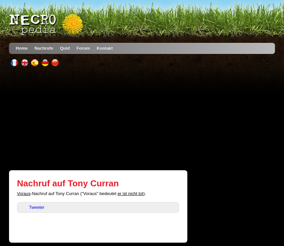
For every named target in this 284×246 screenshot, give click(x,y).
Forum (83, 48)
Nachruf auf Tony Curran (68, 183)
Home (22, 48)
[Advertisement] (142, 118)
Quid (65, 48)
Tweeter (36, 207)
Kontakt (105, 48)
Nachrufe (43, 48)
